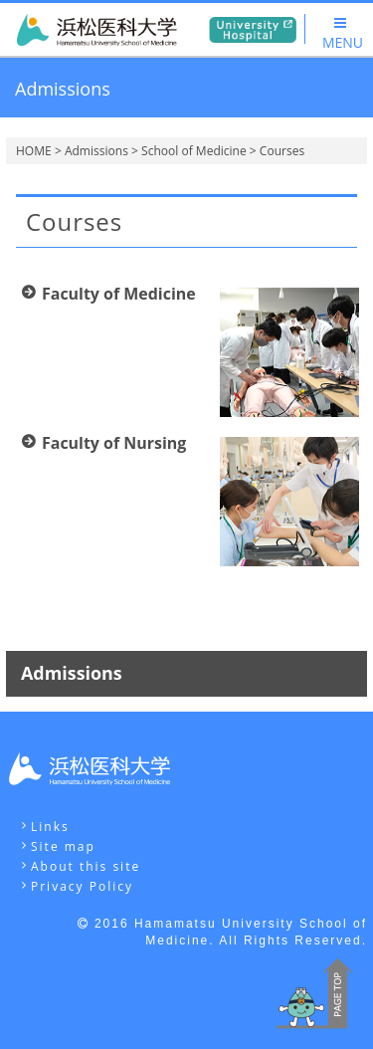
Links (50, 826)
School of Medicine (194, 150)
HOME (34, 150)
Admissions (96, 150)
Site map (63, 846)
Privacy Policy (82, 886)
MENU (342, 34)
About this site (85, 866)
